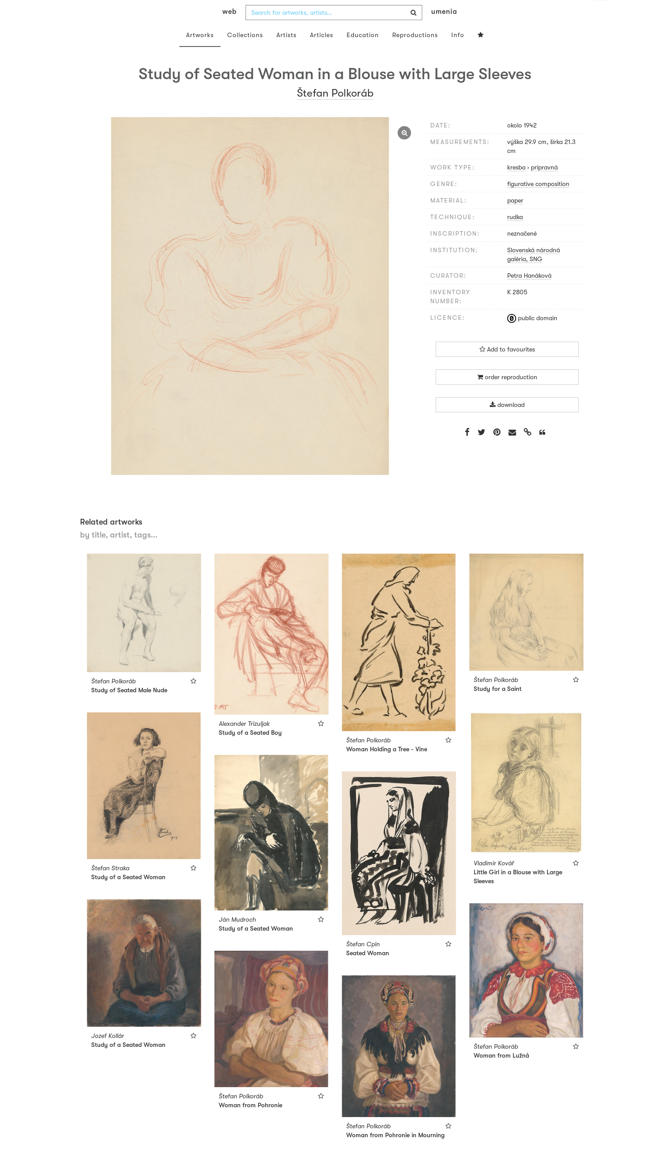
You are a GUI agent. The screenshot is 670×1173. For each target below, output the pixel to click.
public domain (532, 335)
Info (457, 52)
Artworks (200, 52)
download (507, 422)
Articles (321, 52)
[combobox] (334, 30)
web (229, 29)
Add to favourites (507, 367)
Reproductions (415, 52)
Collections (245, 52)
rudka (515, 234)
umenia (444, 29)
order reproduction (507, 394)
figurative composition (538, 201)
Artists (286, 52)
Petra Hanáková (529, 293)
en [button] (600, 13)
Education (363, 52)
